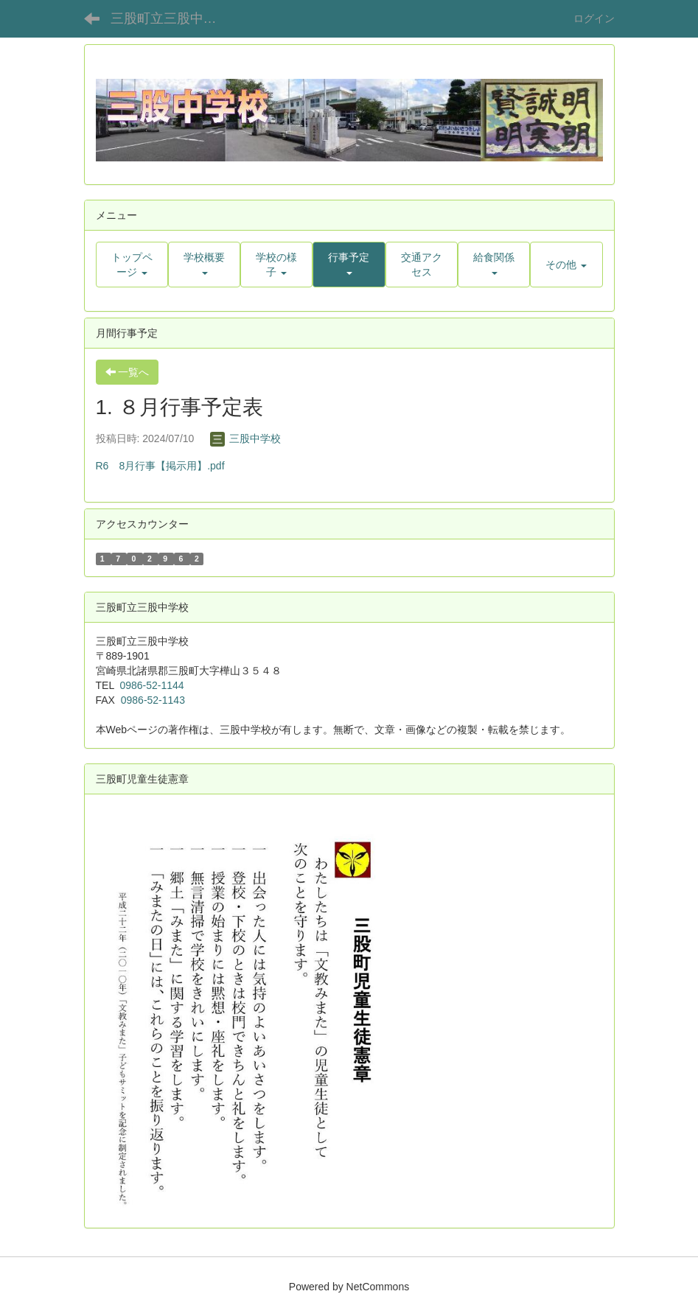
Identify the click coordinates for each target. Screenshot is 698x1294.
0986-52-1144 (151, 685)
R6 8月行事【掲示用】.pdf (160, 466)
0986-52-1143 (153, 700)
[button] (204, 264)
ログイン (594, 18)
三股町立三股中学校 (170, 18)
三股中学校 (245, 438)
